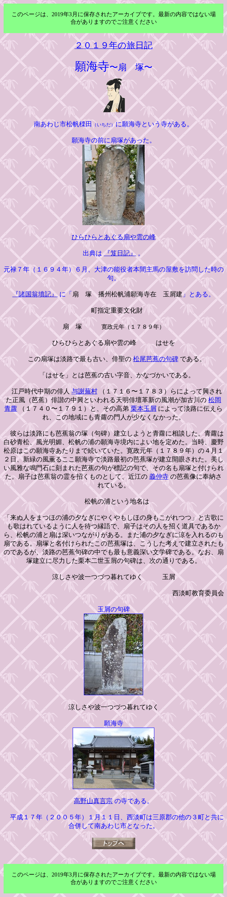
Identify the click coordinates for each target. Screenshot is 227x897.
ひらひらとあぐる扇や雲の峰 (114, 237)
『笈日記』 (120, 253)
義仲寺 (159, 476)
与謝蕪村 (84, 391)
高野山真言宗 (93, 801)
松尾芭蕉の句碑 (155, 359)
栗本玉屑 (143, 408)
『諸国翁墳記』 (35, 294)
